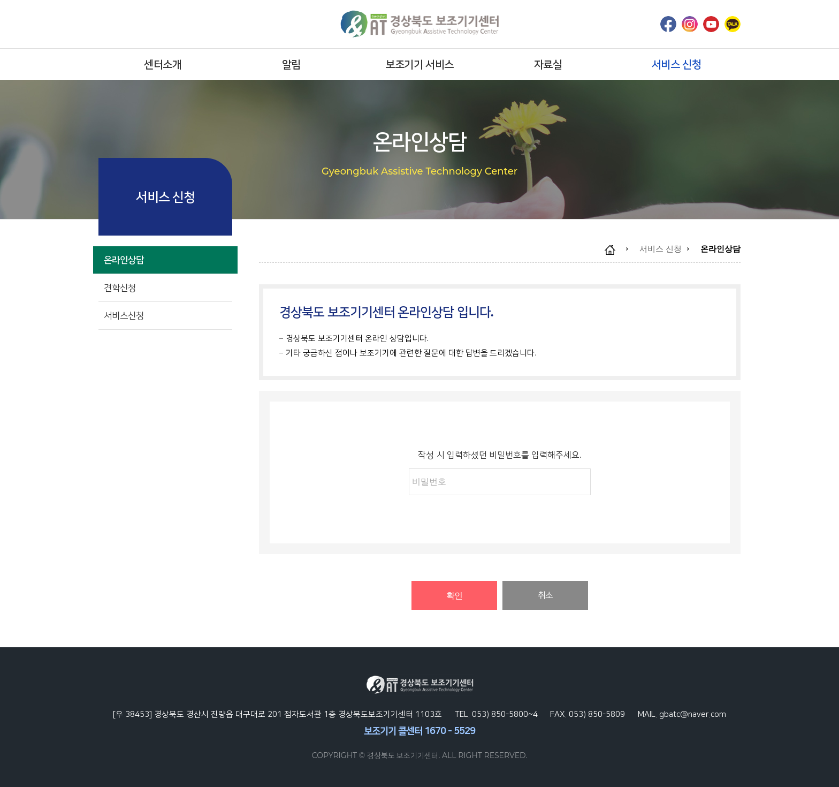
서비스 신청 (676, 64)
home (615, 250)
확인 (454, 595)
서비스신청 (165, 315)
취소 (545, 595)
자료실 (548, 64)
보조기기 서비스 (419, 64)
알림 (291, 64)
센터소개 (162, 64)
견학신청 (165, 287)
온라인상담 (165, 260)
